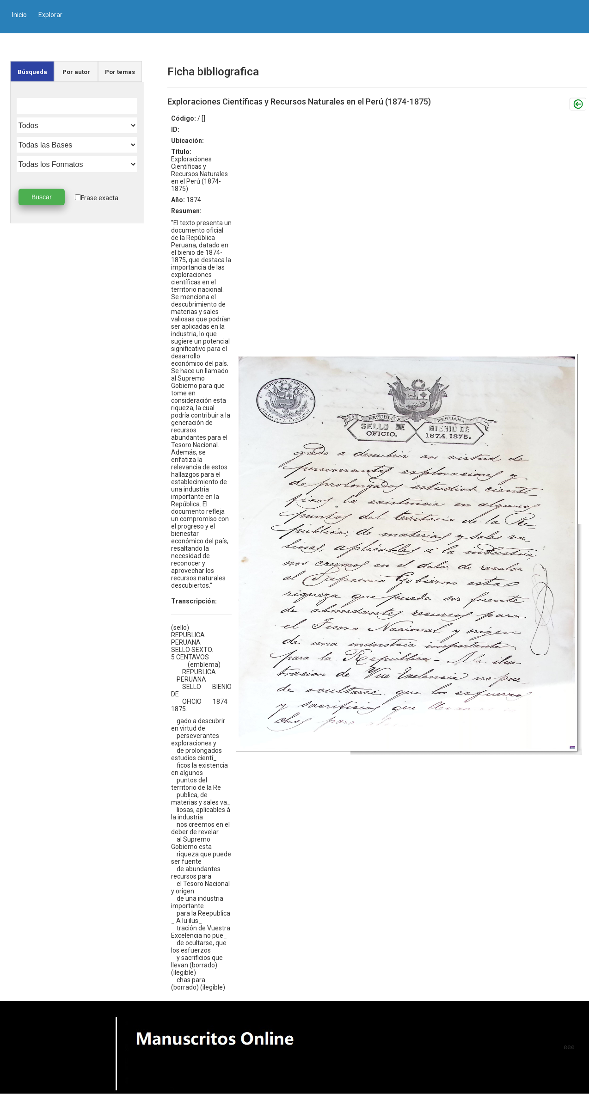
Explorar (50, 14)
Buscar (41, 197)
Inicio (19, 14)
